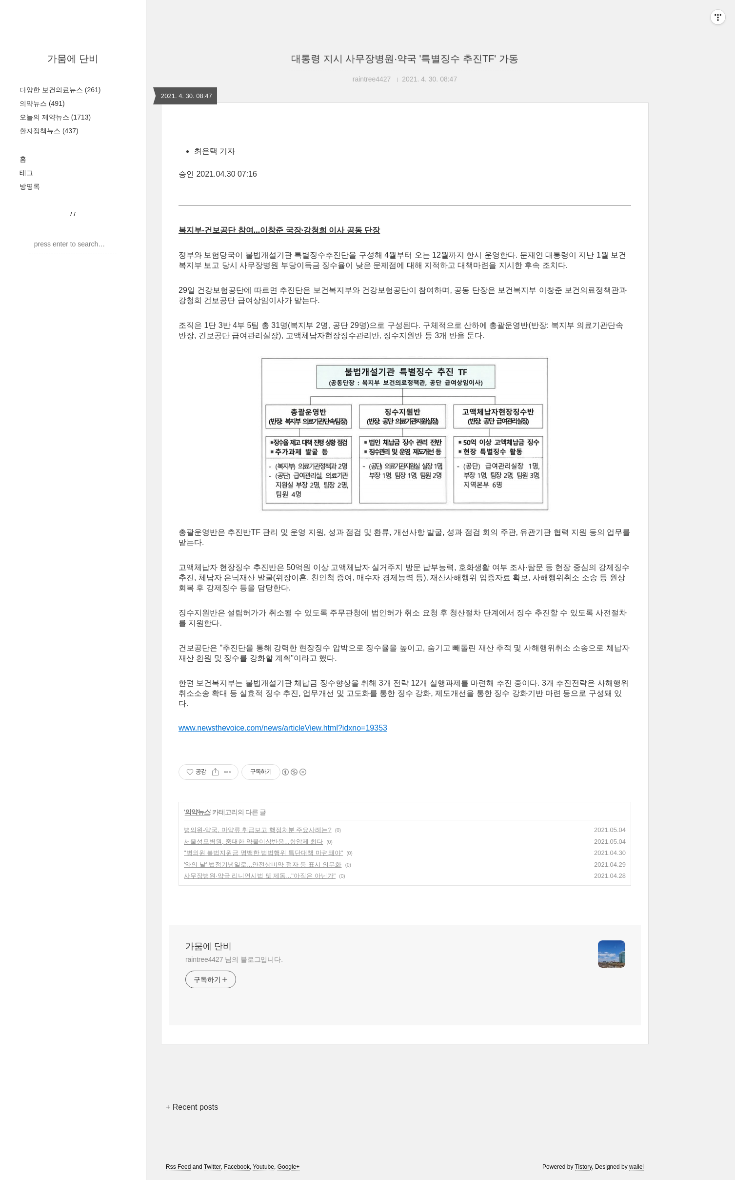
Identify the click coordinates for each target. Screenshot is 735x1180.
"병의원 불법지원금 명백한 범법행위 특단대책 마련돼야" (263, 852)
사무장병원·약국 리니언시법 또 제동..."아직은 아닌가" (260, 875)
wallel (636, 1166)
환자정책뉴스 (49, 131)
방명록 (30, 186)
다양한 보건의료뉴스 (60, 90)
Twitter (212, 1166)
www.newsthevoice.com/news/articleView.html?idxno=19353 (283, 728)
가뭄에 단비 (73, 58)
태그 (26, 173)
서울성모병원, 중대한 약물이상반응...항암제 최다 (253, 841)
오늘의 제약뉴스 (55, 117)
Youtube (263, 1166)
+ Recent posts (192, 1107)
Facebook (237, 1166)
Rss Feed (178, 1166)
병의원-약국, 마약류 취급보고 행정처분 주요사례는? (258, 830)
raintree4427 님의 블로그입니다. (234, 959)
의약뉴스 (42, 103)
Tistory (583, 1166)
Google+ (289, 1166)
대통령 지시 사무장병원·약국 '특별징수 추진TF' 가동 (404, 58)
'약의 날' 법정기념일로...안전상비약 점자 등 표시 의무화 (262, 864)
